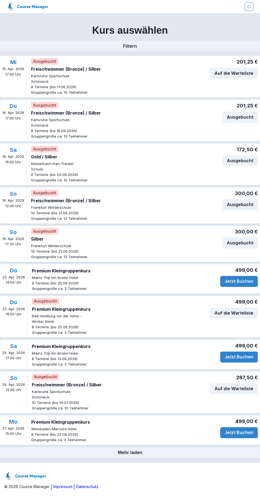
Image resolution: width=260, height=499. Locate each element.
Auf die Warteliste (233, 73)
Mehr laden (130, 452)
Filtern (130, 46)
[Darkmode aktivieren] (249, 6)
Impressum (62, 486)
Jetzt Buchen (239, 281)
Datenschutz (87, 486)
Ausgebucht (240, 117)
